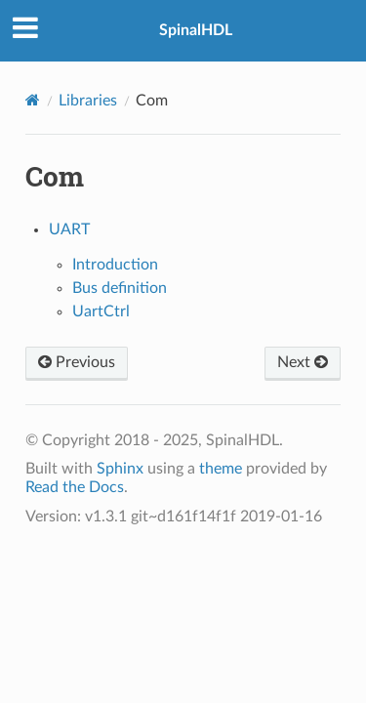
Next (302, 362)
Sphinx (120, 468)
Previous (76, 362)
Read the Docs (74, 487)
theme (220, 468)
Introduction (115, 264)
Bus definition (119, 288)
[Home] (32, 100)
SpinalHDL (195, 30)
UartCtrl (101, 311)
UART (69, 229)
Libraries (88, 100)
